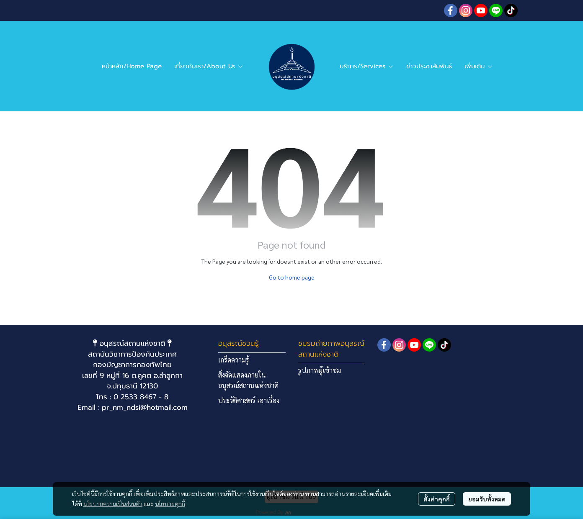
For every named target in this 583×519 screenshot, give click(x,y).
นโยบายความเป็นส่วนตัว (112, 503)
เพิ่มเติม (478, 66)
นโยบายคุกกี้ (170, 503)
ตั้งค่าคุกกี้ (436, 499)
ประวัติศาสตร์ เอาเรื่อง (248, 400)
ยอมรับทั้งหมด (487, 499)
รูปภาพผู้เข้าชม (319, 370)
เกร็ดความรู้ (233, 359)
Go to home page (292, 277)
